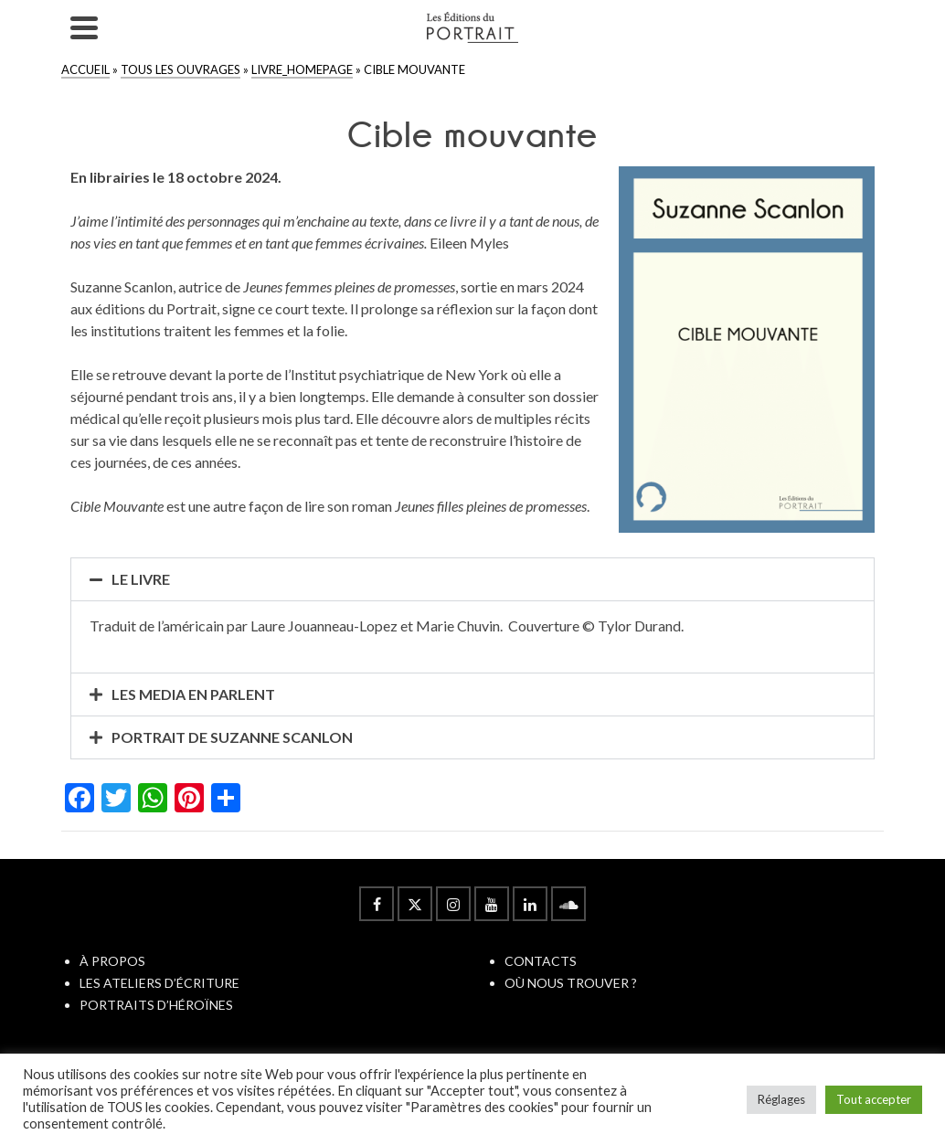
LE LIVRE (140, 579)
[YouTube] (491, 903)
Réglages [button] (781, 1099)
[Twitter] (415, 903)
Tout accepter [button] (873, 1099)
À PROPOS (112, 961)
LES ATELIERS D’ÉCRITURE (159, 983)
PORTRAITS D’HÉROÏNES (156, 1004)
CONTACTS (540, 961)
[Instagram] (453, 903)
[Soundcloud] (568, 903)
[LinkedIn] (530, 903)
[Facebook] (376, 903)
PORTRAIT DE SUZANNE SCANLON (232, 737)
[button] (473, 579)
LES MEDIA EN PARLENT (193, 694)
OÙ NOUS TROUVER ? (570, 983)
